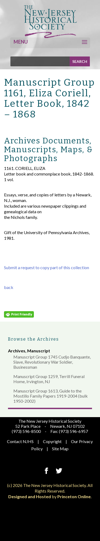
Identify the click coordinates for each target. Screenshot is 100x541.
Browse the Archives (33, 339)
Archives (16, 350)
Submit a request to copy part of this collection (46, 267)
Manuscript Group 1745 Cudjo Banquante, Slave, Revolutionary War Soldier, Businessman (52, 361)
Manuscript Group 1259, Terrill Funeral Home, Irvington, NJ (49, 379)
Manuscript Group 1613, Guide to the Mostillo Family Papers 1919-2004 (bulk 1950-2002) (50, 395)
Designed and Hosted (29, 496)
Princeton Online (74, 496)
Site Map (60, 448)
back (8, 287)
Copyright (52, 441)
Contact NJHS (20, 441)
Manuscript (38, 350)
